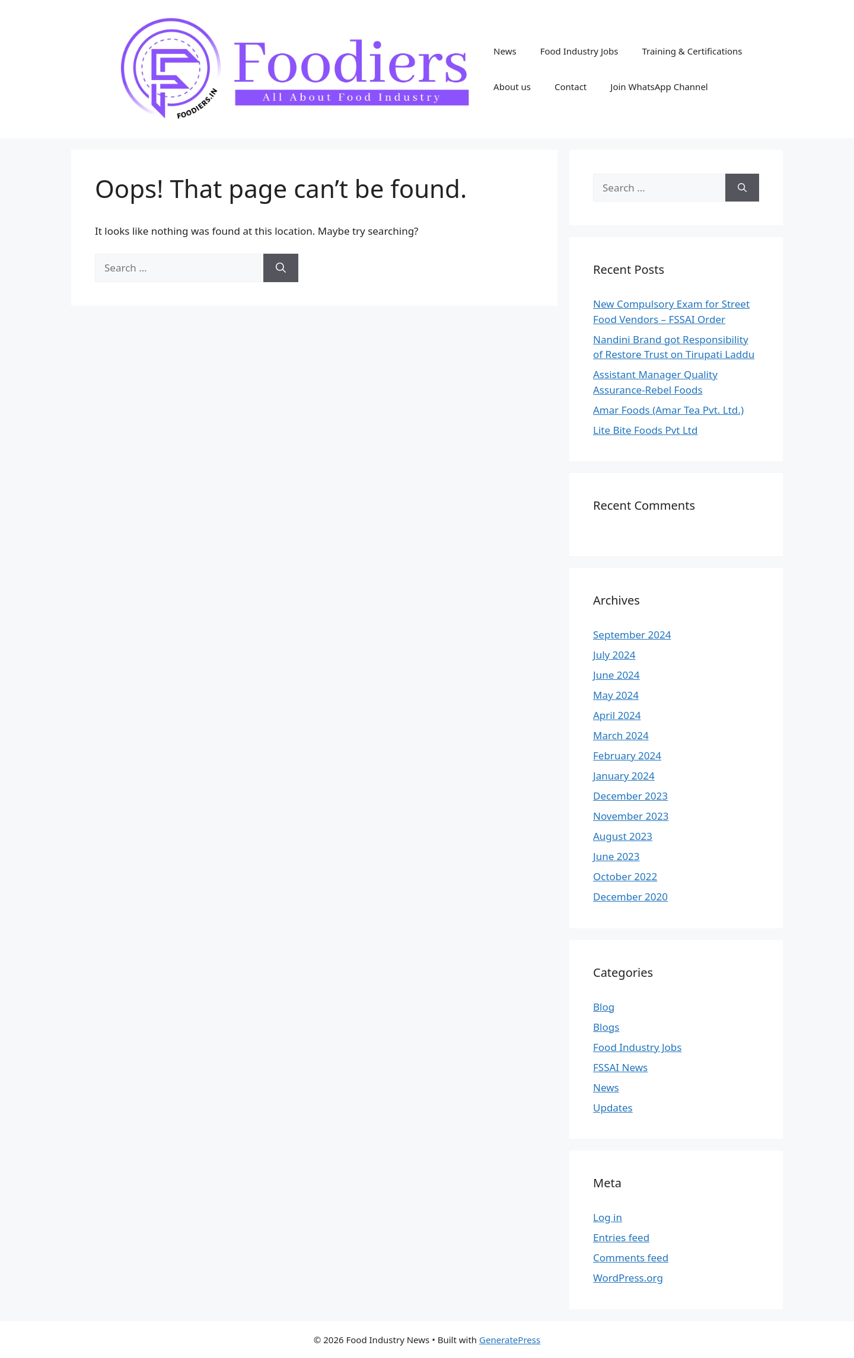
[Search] (280, 268)
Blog (603, 1007)
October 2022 (625, 876)
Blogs (606, 1027)
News (505, 51)
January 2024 (624, 775)
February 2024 (627, 755)
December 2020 (630, 896)
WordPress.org (628, 1277)
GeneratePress (509, 1340)
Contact (571, 86)
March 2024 (621, 735)
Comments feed (630, 1257)
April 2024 (616, 715)
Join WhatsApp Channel (659, 86)
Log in (607, 1217)
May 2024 (616, 695)
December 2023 (630, 796)
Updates (613, 1107)
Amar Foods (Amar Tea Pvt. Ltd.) (668, 410)
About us (512, 86)
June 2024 (616, 675)
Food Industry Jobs (579, 51)
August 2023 (622, 836)
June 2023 (616, 856)
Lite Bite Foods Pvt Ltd (645, 430)
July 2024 (614, 655)
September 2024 (632, 634)
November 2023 (630, 816)
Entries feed (621, 1237)
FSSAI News (620, 1067)
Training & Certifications (692, 51)
